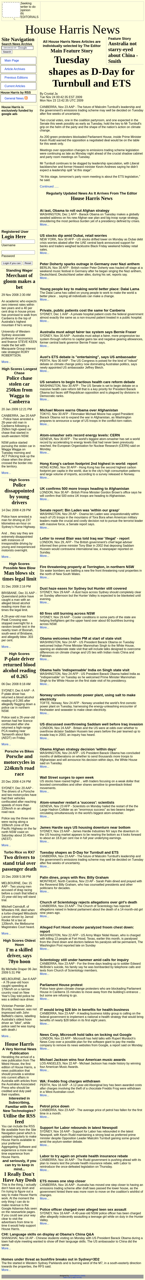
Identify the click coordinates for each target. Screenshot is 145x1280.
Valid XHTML (77, 1277)
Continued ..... (49, 186)
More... (6, 361)
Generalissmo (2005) (77, 1276)
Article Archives (15, 69)
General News (16, 98)
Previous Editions (16, 77)
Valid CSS (67, 1277)
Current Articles (15, 86)
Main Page (12, 60)
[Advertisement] (70, 29)
